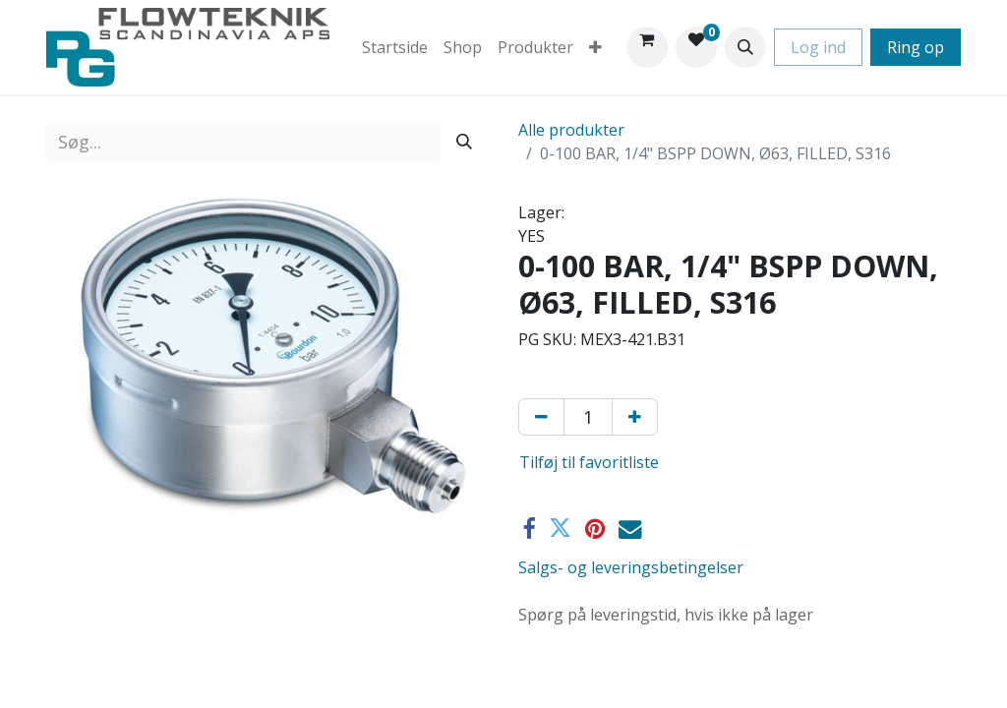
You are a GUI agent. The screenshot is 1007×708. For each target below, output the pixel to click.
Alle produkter (571, 130)
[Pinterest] (595, 528)
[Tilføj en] (635, 417)
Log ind (818, 47)
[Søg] (464, 142)
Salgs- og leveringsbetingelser (630, 567)
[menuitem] (395, 47)
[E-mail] (630, 528)
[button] (745, 47)
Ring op (915, 47)
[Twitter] (560, 528)
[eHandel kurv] (647, 47)
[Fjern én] (541, 417)
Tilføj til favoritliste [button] (589, 462)
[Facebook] (528, 528)
